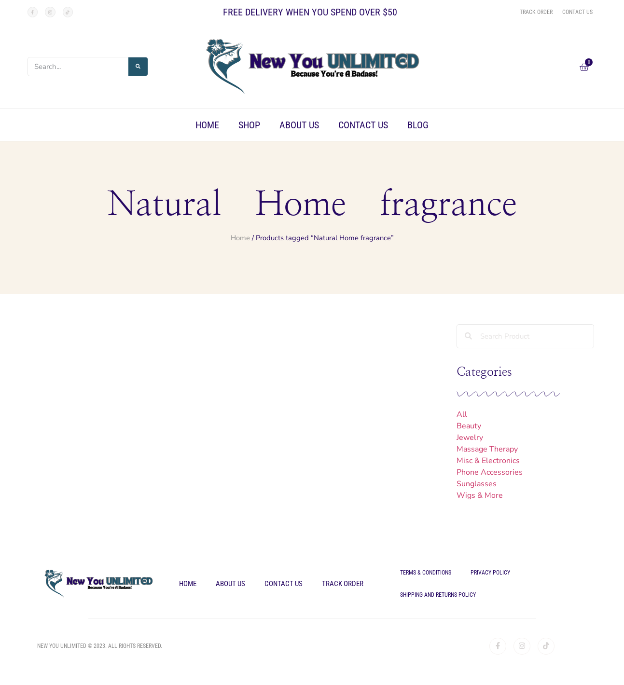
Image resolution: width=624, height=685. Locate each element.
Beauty (469, 426)
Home (207, 125)
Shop (249, 125)
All (462, 414)
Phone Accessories (490, 472)
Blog (418, 125)
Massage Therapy (487, 449)
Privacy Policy (490, 572)
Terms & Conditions (425, 572)
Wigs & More (480, 495)
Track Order (342, 583)
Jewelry (470, 437)
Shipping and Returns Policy (438, 594)
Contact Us (363, 125)
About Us (299, 125)
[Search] (138, 66)
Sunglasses (477, 484)
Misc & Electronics (488, 460)
